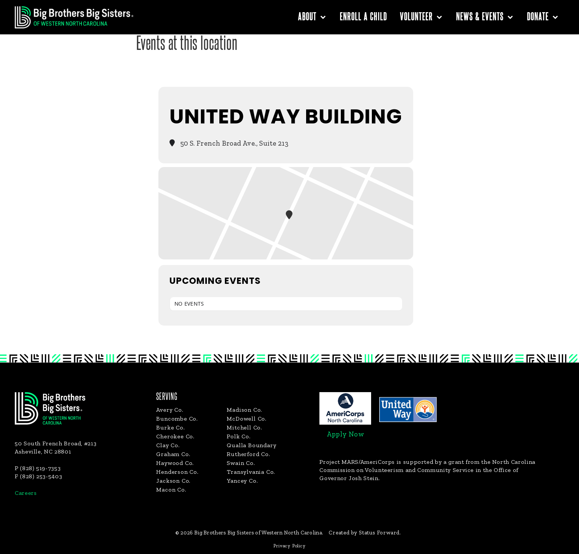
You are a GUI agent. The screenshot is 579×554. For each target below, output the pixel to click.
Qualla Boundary (251, 445)
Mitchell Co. (244, 427)
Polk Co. (238, 436)
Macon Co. (171, 489)
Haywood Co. (175, 462)
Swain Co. (241, 462)
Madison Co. (244, 409)
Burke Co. (170, 427)
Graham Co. (173, 454)
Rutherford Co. (248, 454)
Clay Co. (167, 445)
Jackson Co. (173, 480)
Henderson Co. (177, 471)
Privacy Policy (289, 545)
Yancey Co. (242, 480)
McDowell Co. (247, 418)
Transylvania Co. (251, 471)
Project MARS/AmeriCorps (357, 461)
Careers (26, 492)
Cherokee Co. (175, 436)
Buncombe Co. (177, 418)
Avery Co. (169, 409)
